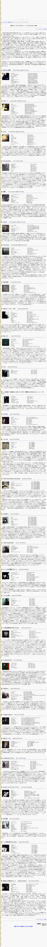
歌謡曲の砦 (9, 22)
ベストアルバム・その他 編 (42, 919)
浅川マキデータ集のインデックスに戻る (23, 926)
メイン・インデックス (4, 22)
